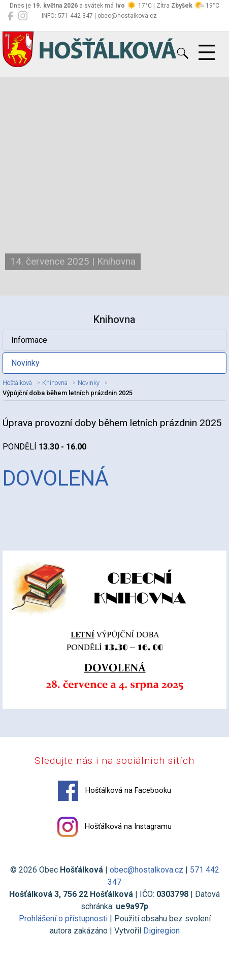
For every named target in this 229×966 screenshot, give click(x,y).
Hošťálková (17, 383)
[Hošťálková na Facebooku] (10, 16)
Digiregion (161, 931)
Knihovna (55, 383)
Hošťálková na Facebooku (114, 791)
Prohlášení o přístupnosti (63, 918)
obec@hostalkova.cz (146, 870)
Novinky (25, 363)
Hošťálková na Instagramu (114, 827)
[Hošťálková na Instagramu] (22, 16)
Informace (29, 340)
